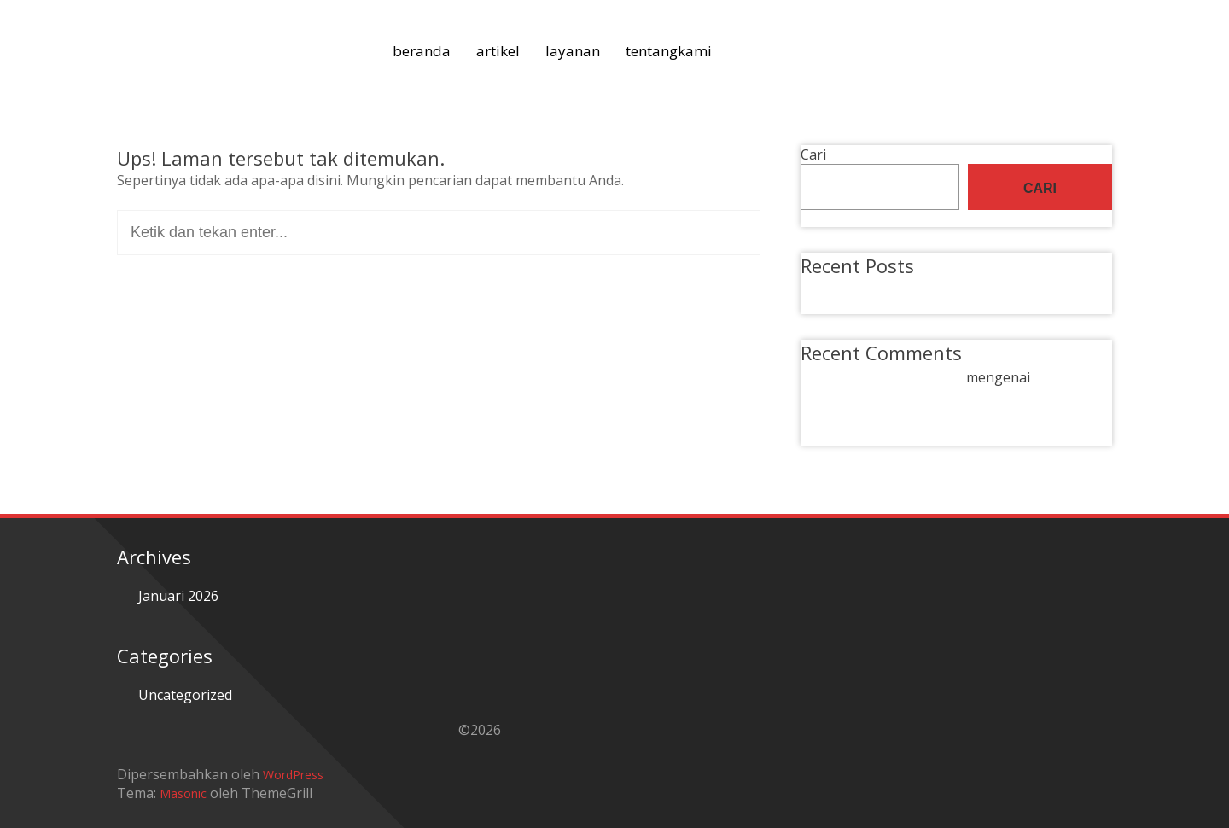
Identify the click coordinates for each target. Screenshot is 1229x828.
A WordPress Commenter (882, 377)
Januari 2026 (178, 595)
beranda (422, 51)
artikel (498, 51)
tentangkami (669, 51)
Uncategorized (185, 694)
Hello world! (859, 287)
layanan (572, 51)
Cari (813, 154)
